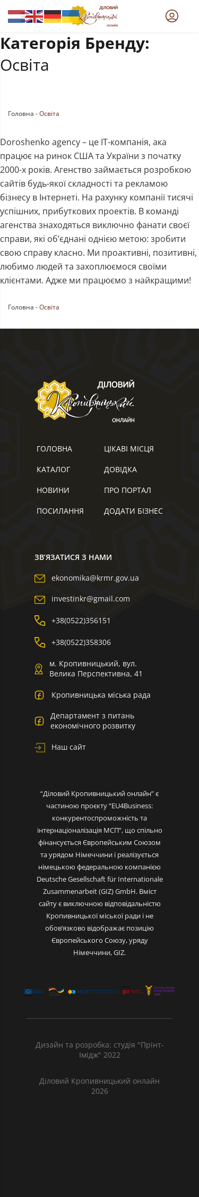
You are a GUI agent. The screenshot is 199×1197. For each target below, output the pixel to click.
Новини (53, 490)
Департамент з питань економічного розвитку (84, 720)
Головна (21, 113)
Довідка (120, 469)
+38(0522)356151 (72, 620)
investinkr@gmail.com (82, 598)
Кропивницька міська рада (92, 694)
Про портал (127, 490)
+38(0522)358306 (72, 642)
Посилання (60, 511)
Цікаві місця (129, 448)
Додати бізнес (133, 511)
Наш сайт (60, 746)
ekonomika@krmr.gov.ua (86, 578)
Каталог (53, 469)
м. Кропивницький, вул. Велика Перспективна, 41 (88, 668)
